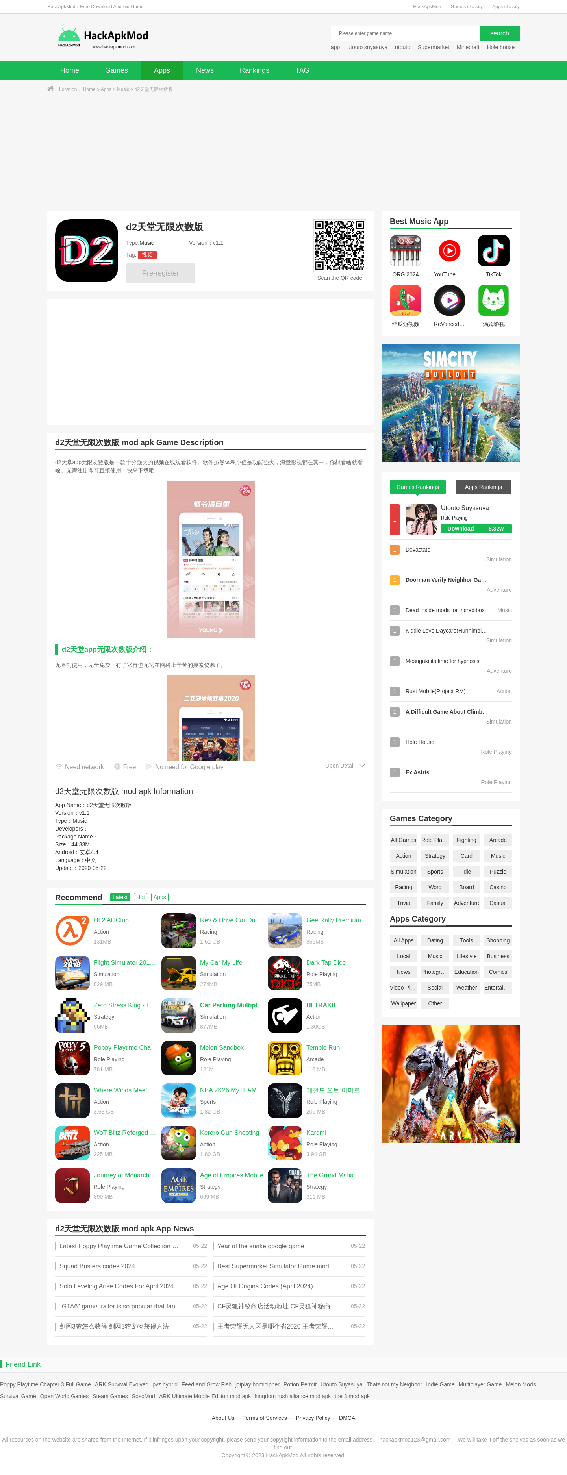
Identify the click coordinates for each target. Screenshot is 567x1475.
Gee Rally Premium (333, 920)
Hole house (501, 47)
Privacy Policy (313, 1418)
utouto (402, 47)
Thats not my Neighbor (394, 1384)
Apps (162, 70)
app (335, 47)
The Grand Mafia (330, 1175)
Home (69, 70)
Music (123, 89)
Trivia (403, 903)
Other (435, 1003)
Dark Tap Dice (326, 962)
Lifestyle (466, 956)
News (205, 70)
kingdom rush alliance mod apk (293, 1396)
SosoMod (143, 1396)
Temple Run (323, 1047)
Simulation (403, 871)
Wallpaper (403, 1003)
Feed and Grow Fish (207, 1384)
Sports (435, 871)
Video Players (403, 988)
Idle (466, 871)
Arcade (498, 840)
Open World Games (64, 1396)
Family (435, 903)
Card (466, 856)
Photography (435, 972)
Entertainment (498, 988)
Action (403, 856)
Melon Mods (521, 1384)
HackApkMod (427, 6)
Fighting (466, 840)
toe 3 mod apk (352, 1396)
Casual (498, 903)
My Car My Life (221, 962)
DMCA (347, 1418)
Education (466, 972)
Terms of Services (265, 1418)
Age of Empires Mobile (231, 1175)
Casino (498, 887)
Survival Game (18, 1396)
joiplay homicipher (257, 1384)
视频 (147, 255)
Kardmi (316, 1132)
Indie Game (440, 1384)
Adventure (466, 903)
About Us (223, 1418)
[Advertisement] (283, 152)
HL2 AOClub (111, 920)
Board (466, 887)
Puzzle (498, 871)
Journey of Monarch (121, 1175)
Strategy (435, 856)
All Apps (404, 940)
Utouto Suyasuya (465, 508)
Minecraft (468, 47)
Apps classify (506, 6)
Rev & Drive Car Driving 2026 (232, 920)
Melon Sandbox (222, 1047)
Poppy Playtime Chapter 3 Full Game (45, 1384)
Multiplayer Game (480, 1384)
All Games (404, 840)
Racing (403, 887)
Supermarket (433, 47)
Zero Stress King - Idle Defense (126, 1005)
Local (403, 956)
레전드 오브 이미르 (333, 1090)
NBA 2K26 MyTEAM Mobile (232, 1090)
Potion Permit (300, 1384)
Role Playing (435, 840)
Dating (435, 940)
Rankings (254, 70)
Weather (466, 988)
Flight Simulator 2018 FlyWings (126, 962)
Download (480, 528)
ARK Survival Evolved (121, 1384)
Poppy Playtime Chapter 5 (126, 1047)
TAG (302, 70)
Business (498, 956)
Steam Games (110, 1396)
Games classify (467, 6)
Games (116, 70)
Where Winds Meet (120, 1090)
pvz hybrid (165, 1384)
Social (435, 988)
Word (434, 887)
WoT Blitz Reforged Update (126, 1132)
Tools (466, 940)
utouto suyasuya (367, 47)
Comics (498, 972)
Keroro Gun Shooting (229, 1132)
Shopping (498, 940)
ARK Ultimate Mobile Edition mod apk (205, 1396)
